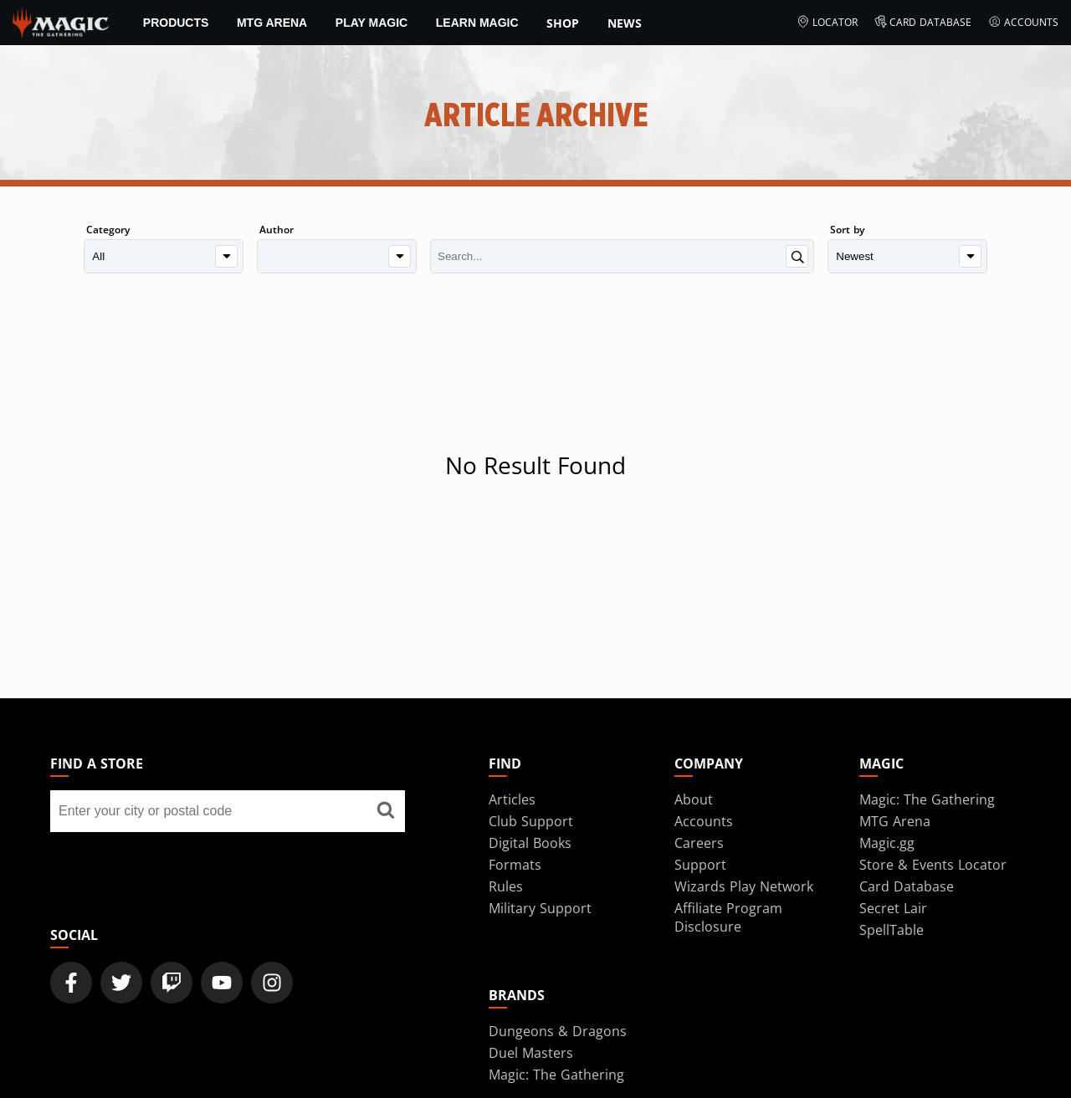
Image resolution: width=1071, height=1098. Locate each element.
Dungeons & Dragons (558, 1031)
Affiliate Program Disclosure (728, 917)
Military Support (540, 908)
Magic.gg (887, 843)
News (624, 23)
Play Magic (371, 22)
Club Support (531, 821)
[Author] (337, 256)
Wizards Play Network (743, 886)
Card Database (923, 22)
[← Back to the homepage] (61, 21)
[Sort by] (907, 256)
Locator (827, 22)
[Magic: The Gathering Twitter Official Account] (121, 983)
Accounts (1023, 22)
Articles (512, 799)
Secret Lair (893, 908)
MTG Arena (272, 22)
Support (700, 864)
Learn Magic (477, 22)
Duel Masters (531, 1053)
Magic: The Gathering (927, 799)
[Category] (164, 256)
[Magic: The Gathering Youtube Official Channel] (222, 983)
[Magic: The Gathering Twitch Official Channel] (171, 983)
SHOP (562, 23)
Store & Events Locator (933, 864)
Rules (506, 886)
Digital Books (530, 843)
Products (176, 22)
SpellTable (891, 930)
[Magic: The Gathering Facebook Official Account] (71, 983)
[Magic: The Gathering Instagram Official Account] (272, 983)
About (693, 799)
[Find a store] (385, 811)
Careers (699, 843)
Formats (515, 864)
